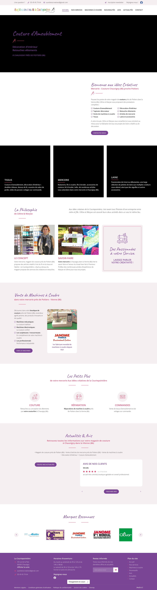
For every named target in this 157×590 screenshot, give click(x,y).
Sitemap (92, 587)
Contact (139, 10)
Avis (119, 10)
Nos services (76, 10)
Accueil (65, 10)
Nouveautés (109, 10)
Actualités (128, 10)
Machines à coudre (93, 10)
